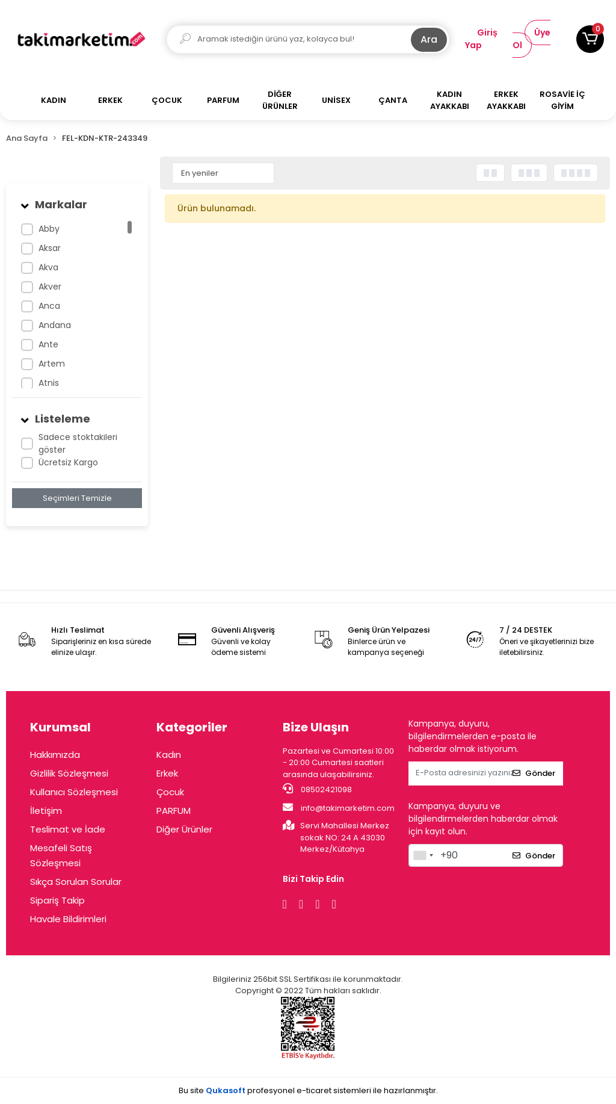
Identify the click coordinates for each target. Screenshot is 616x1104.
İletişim (46, 810)
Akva (48, 267)
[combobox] (423, 855)
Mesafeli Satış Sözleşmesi (61, 855)
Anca (49, 306)
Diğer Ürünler (184, 829)
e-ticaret (314, 1090)
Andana (54, 325)
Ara (428, 39)
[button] (590, 39)
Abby (49, 229)
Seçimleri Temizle (77, 498)
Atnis (48, 383)
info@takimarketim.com (339, 808)
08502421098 (317, 789)
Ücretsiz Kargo (68, 462)
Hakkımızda (55, 754)
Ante (48, 344)
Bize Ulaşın (316, 727)
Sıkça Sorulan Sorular (76, 881)
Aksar (49, 248)
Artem (51, 364)
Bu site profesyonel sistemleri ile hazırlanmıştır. (308, 1090)
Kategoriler (191, 727)
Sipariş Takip (57, 900)
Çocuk (170, 792)
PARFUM (173, 810)
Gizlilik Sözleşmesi (69, 773)
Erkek (167, 773)
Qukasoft (225, 1090)
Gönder (534, 773)
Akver (49, 287)
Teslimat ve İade (67, 829)
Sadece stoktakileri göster (77, 443)
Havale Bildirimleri (68, 919)
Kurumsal (60, 727)
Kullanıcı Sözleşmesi (74, 792)
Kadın (168, 754)
